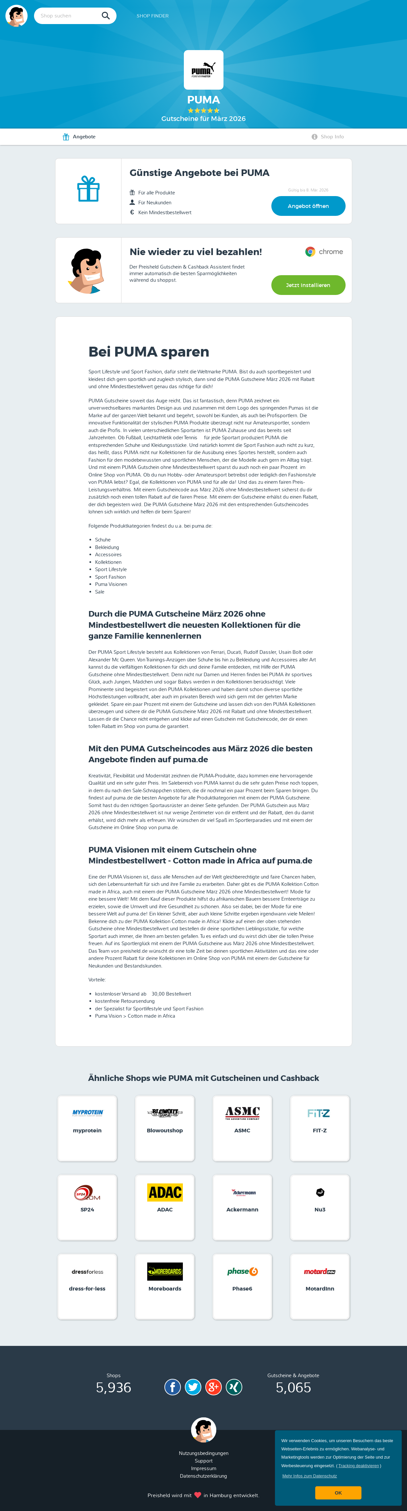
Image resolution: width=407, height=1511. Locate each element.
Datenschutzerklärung (203, 1476)
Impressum (203, 1468)
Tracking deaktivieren (358, 1465)
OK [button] (338, 1493)
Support (204, 1461)
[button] (309, 1476)
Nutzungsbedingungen (203, 1453)
